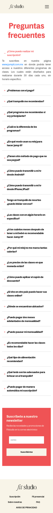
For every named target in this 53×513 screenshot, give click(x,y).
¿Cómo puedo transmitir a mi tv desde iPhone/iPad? (24, 187)
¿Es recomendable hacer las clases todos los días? (26, 344)
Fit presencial (38, 496)
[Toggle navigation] (47, 6)
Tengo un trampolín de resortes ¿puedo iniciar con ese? (24, 202)
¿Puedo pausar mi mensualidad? (25, 332)
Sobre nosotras (15, 502)
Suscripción (14, 496)
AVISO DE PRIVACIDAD (26, 507)
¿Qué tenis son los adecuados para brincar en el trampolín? (26, 374)
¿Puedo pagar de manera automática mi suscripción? (22, 388)
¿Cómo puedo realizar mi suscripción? (20, 53)
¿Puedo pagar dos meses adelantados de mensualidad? (23, 319)
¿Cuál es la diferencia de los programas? (22, 128)
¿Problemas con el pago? (20, 90)
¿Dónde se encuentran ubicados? (25, 306)
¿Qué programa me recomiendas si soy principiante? (26, 114)
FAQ (38, 502)
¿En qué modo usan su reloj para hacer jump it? (24, 143)
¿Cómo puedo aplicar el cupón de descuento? (25, 279)
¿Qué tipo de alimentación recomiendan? (21, 359)
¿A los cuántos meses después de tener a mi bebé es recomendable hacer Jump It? (25, 233)
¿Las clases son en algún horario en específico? (26, 216)
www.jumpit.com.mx (12, 64)
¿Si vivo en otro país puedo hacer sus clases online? (27, 293)
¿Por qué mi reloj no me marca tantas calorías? (27, 249)
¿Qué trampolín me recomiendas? (25, 101)
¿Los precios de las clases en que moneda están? (25, 264)
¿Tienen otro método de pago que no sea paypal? (27, 158)
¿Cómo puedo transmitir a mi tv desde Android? (24, 172)
